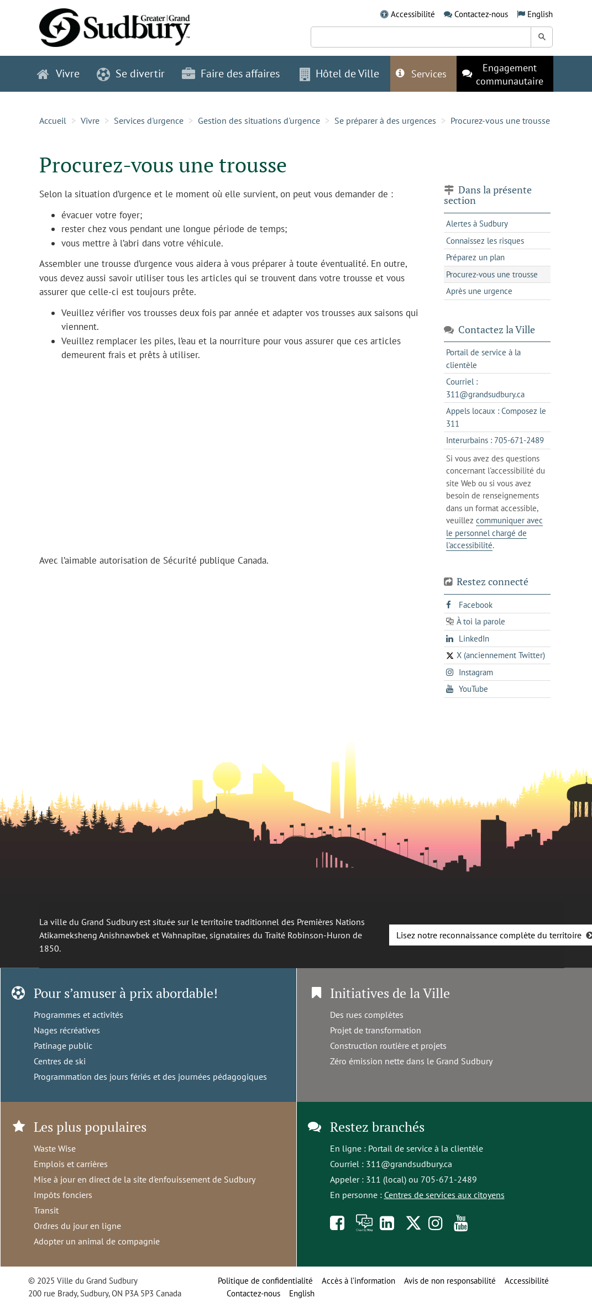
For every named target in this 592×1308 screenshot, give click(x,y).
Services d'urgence (149, 120)
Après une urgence (479, 291)
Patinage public (63, 1045)
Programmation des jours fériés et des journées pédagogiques (150, 1076)
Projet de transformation (375, 1030)
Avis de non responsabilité (450, 1280)
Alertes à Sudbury (477, 223)
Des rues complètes (367, 1014)
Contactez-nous (481, 14)
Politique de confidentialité (265, 1280)
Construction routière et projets (388, 1045)
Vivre (90, 120)
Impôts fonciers (63, 1194)
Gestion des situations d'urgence (259, 120)
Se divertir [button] (131, 73)
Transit (46, 1210)
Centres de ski (60, 1061)
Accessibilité (413, 14)
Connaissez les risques (485, 240)
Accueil (52, 120)
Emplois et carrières (71, 1163)
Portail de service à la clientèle (425, 1148)
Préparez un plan (475, 257)
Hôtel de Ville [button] (339, 73)
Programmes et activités (78, 1014)
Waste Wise (55, 1148)
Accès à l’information (358, 1280)
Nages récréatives (67, 1030)
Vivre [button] (58, 73)
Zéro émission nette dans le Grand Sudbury (411, 1061)
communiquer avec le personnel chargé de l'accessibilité (494, 532)
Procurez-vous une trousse (500, 120)
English (540, 14)
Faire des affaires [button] (231, 73)
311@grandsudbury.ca (409, 1163)
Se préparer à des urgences (385, 120)
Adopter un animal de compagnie (97, 1241)
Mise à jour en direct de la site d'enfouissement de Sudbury (144, 1179)
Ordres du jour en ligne (77, 1225)
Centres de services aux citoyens (444, 1194)
